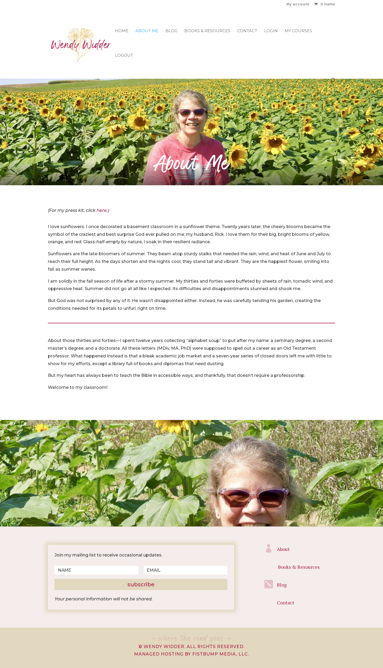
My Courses (298, 31)
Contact (247, 31)
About (283, 549)
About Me (147, 31)
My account (297, 4)
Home (121, 31)
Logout (124, 55)
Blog (171, 31)
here (102, 210)
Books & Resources (207, 31)
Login (271, 31)
